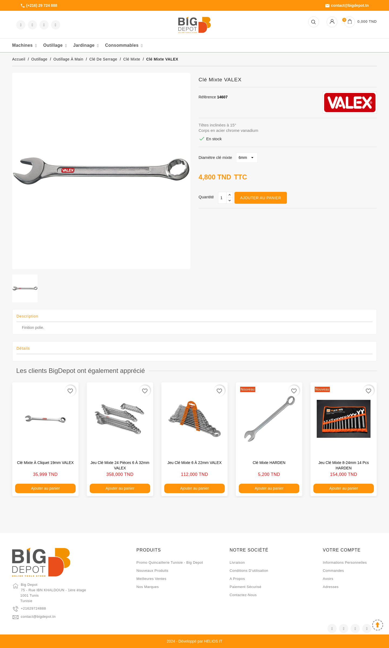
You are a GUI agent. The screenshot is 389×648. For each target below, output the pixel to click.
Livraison (237, 562)
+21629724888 (33, 608)
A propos (237, 579)
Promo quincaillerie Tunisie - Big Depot (169, 562)
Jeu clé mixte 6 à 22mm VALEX (194, 462)
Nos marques (147, 587)
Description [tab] (27, 316)
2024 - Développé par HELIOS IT (194, 641)
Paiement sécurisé (245, 587)
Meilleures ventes (151, 579)
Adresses (330, 587)
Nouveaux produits (152, 571)
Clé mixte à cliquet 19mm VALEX (45, 462)
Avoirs (328, 579)
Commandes (333, 571)
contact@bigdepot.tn (347, 5)
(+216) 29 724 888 (38, 5)
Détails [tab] (23, 348)
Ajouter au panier (260, 198)
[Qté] (222, 198)
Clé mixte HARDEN (269, 462)
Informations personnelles (345, 562)
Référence (207, 97)
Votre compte (342, 550)
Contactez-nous (243, 595)
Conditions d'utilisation (249, 571)
